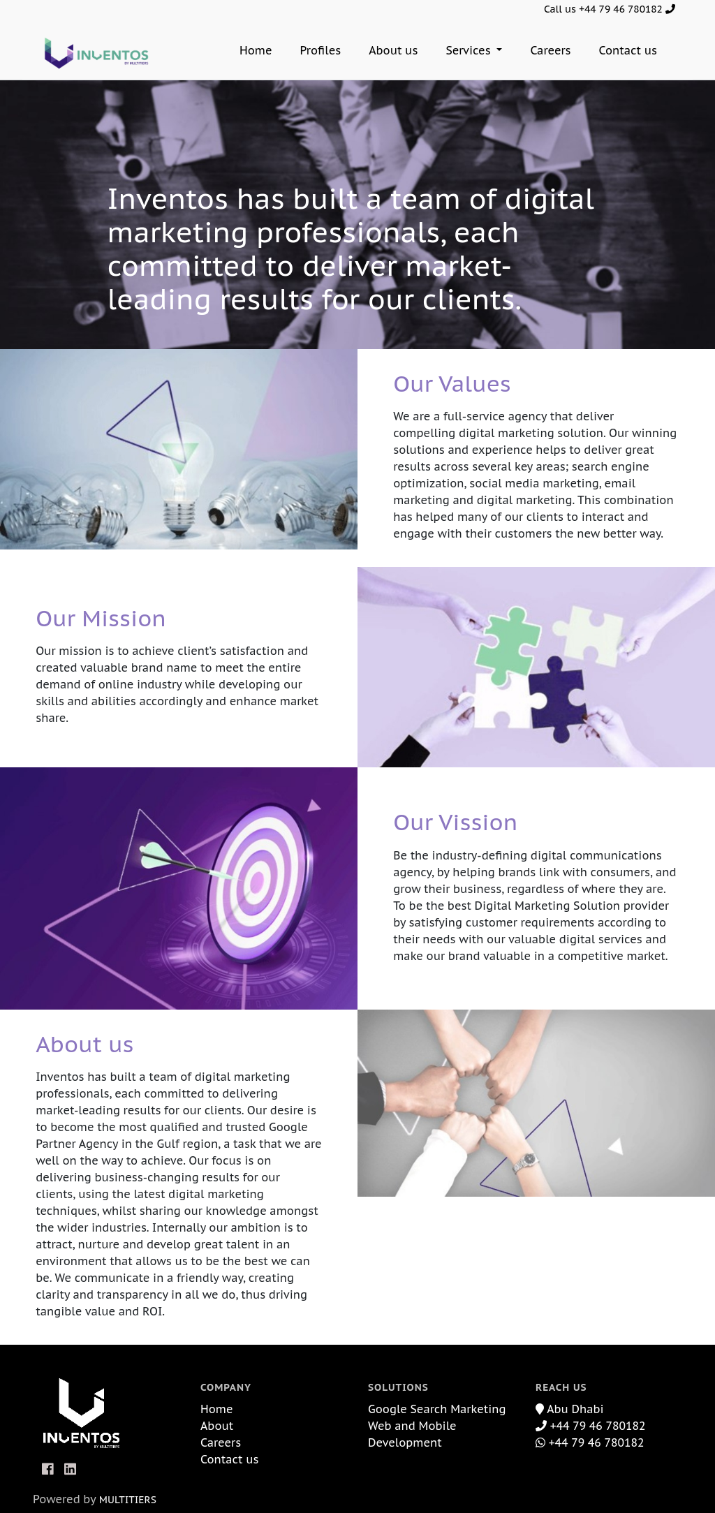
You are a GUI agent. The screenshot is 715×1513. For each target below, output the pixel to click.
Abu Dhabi (570, 1409)
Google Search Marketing (437, 1409)
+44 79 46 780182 (591, 1426)
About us (393, 50)
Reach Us (561, 1387)
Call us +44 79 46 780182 (609, 9)
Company (225, 1387)
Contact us (628, 50)
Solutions (398, 1387)
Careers (550, 50)
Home (255, 50)
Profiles (320, 50)
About (216, 1426)
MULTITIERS (127, 1499)
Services (469, 50)
